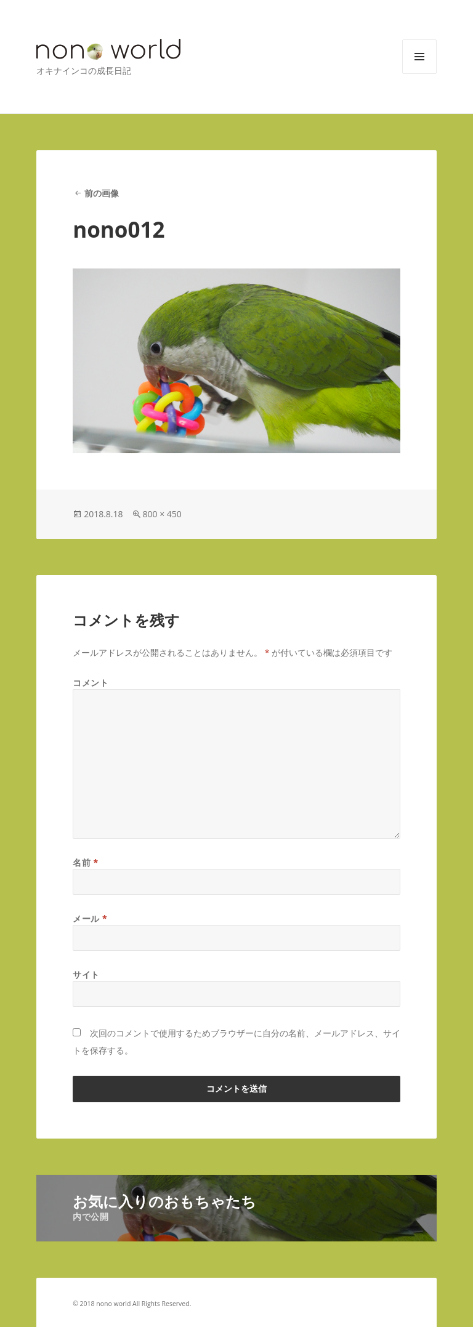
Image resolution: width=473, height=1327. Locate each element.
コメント (90, 682)
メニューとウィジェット (419, 73)
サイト (86, 974)
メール (90, 918)
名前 (86, 862)
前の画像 (101, 193)
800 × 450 (162, 514)
